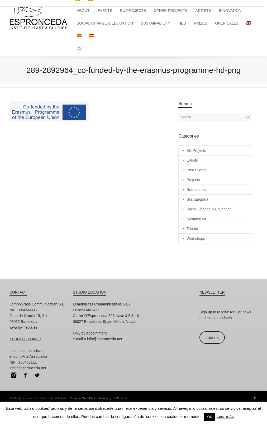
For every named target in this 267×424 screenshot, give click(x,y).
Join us (212, 337)
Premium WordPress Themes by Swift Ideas (98, 398)
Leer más (225, 416)
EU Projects (196, 150)
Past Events (196, 170)
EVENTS (104, 10)
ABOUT (83, 10)
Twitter (37, 375)
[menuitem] (248, 23)
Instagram (13, 375)
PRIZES (200, 23)
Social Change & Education (209, 209)
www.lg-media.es (23, 327)
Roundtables (197, 189)
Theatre (193, 229)
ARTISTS (203, 10)
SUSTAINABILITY (155, 23)
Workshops (196, 238)
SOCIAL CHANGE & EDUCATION (105, 23)
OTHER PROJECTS (171, 10)
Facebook (25, 375)
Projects (193, 180)
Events (192, 160)
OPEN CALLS (226, 23)
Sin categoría (197, 199)
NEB (182, 23)
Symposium (196, 219)
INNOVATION (230, 10)
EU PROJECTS (133, 10)
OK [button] (209, 417)
